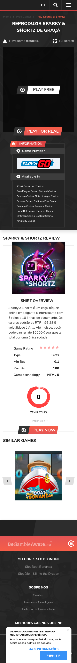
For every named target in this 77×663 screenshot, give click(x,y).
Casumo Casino (25, 206)
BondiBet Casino (26, 211)
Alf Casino (38, 186)
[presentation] (7, 481)
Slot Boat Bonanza (38, 566)
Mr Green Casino (26, 216)
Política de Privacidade (38, 609)
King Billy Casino (26, 221)
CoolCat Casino (44, 216)
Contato (38, 595)
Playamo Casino (45, 211)
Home (7, 17)
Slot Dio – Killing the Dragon (38, 573)
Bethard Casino (47, 191)
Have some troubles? (24, 41)
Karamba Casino (44, 206)
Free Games (24, 17)
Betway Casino (25, 201)
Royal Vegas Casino (27, 191)
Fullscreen (66, 41)
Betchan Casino (25, 196)
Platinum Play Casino (45, 201)
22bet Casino (24, 186)
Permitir (53, 656)
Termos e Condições (38, 602)
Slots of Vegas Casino (47, 196)
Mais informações (44, 649)
